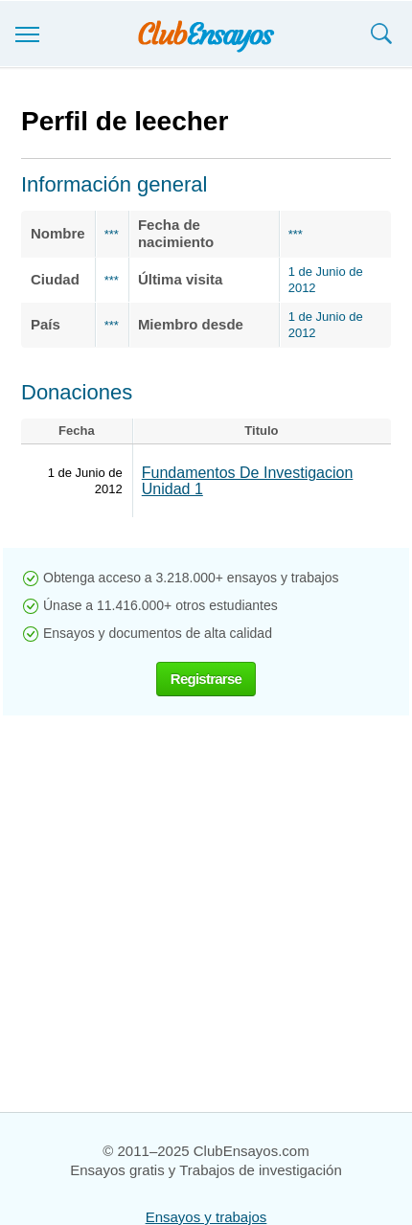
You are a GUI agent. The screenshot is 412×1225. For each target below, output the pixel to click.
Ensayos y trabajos (206, 1217)
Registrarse (206, 678)
